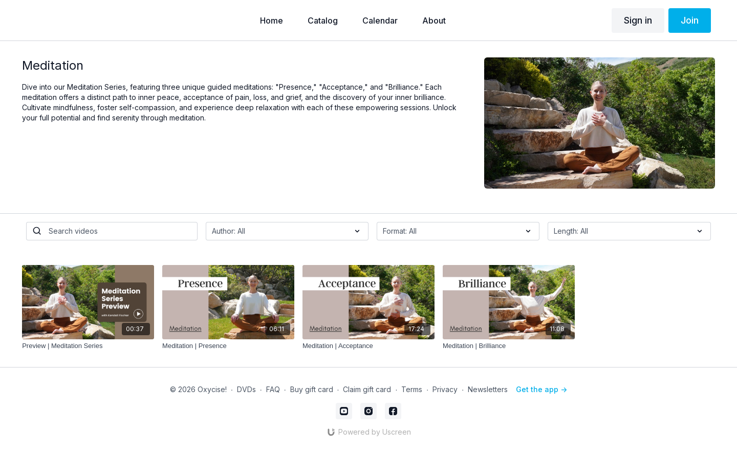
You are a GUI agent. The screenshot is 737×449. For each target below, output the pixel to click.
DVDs (246, 389)
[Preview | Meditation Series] (88, 346)
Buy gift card (311, 389)
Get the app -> (541, 389)
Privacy (445, 389)
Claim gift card (367, 389)
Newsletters (488, 389)
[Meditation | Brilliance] (509, 346)
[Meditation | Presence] (228, 346)
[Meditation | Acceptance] (368, 346)
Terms (411, 389)
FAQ (273, 389)
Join (690, 20)
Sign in (638, 20)
